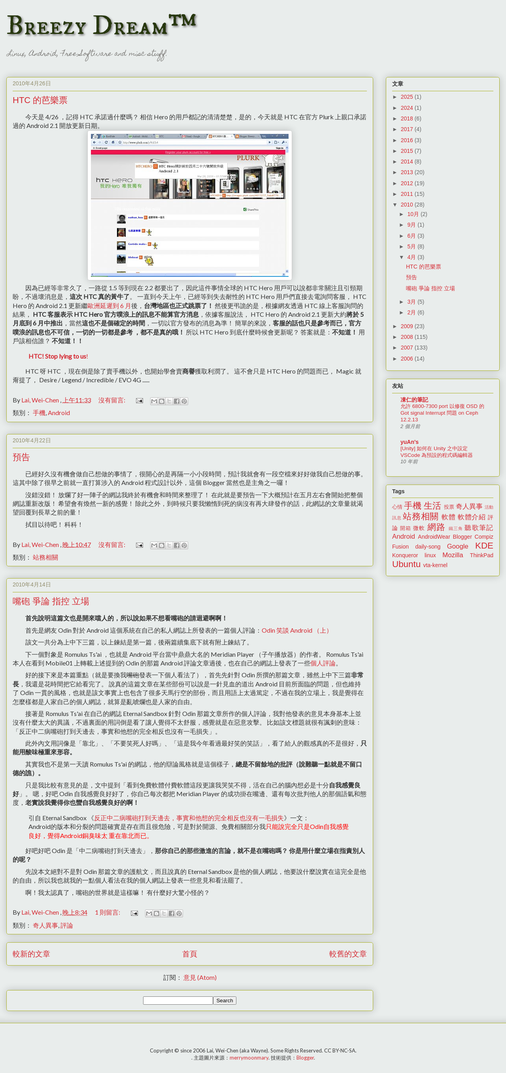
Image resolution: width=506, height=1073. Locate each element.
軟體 (448, 517)
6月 (412, 236)
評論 (66, 925)
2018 (408, 118)
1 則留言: (108, 912)
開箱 (405, 528)
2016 (408, 140)
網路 (436, 527)
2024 (408, 108)
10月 (413, 214)
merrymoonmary (249, 1057)
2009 (408, 326)
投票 (449, 507)
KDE (484, 546)
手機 (39, 412)
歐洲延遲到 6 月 (109, 305)
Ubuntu (406, 564)
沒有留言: (112, 400)
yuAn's (409, 442)
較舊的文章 (348, 953)
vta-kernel (435, 565)
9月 (412, 225)
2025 (408, 97)
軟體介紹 (472, 517)
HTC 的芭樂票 (40, 100)
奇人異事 (45, 925)
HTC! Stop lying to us (57, 356)
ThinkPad (481, 555)
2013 (408, 172)
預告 (21, 457)
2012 (408, 183)
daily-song (427, 546)
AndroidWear (434, 537)
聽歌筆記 (478, 528)
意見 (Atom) (200, 977)
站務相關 (45, 557)
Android (59, 412)
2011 (408, 194)
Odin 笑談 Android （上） (297, 630)
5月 (412, 246)
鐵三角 (456, 528)
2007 (408, 347)
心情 (397, 507)
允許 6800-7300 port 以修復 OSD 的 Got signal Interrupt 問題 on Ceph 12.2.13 (442, 413)
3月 (412, 302)
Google (457, 546)
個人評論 (323, 663)
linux (430, 555)
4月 (412, 257)
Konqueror (405, 555)
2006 (408, 358)
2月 (412, 312)
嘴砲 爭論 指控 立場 (51, 601)
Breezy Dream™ (101, 26)
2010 (408, 204)
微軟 (419, 528)
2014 (408, 161)
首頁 (189, 953)
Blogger (462, 537)
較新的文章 (31, 953)
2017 (408, 129)
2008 (408, 337)
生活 (432, 506)
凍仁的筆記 (414, 400)
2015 (408, 151)
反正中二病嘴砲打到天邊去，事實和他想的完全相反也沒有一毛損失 (189, 817)
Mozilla (452, 555)
